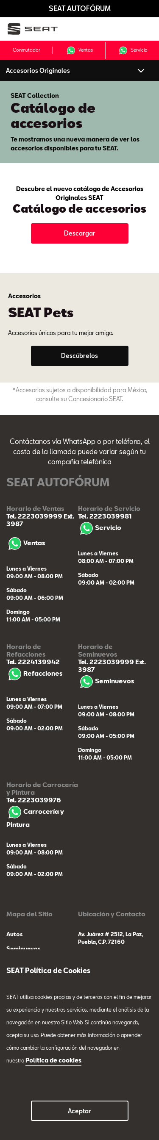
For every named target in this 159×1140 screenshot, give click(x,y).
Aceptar (79, 1111)
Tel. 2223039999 (34, 516)
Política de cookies (53, 1060)
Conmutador (26, 50)
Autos (14, 934)
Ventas (79, 50)
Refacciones (34, 673)
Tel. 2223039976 (33, 800)
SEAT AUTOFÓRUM (80, 8)
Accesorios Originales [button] (38, 70)
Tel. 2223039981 (105, 516)
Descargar (79, 233)
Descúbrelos (79, 355)
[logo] (38, 29)
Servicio (133, 50)
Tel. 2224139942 (33, 662)
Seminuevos (106, 681)
